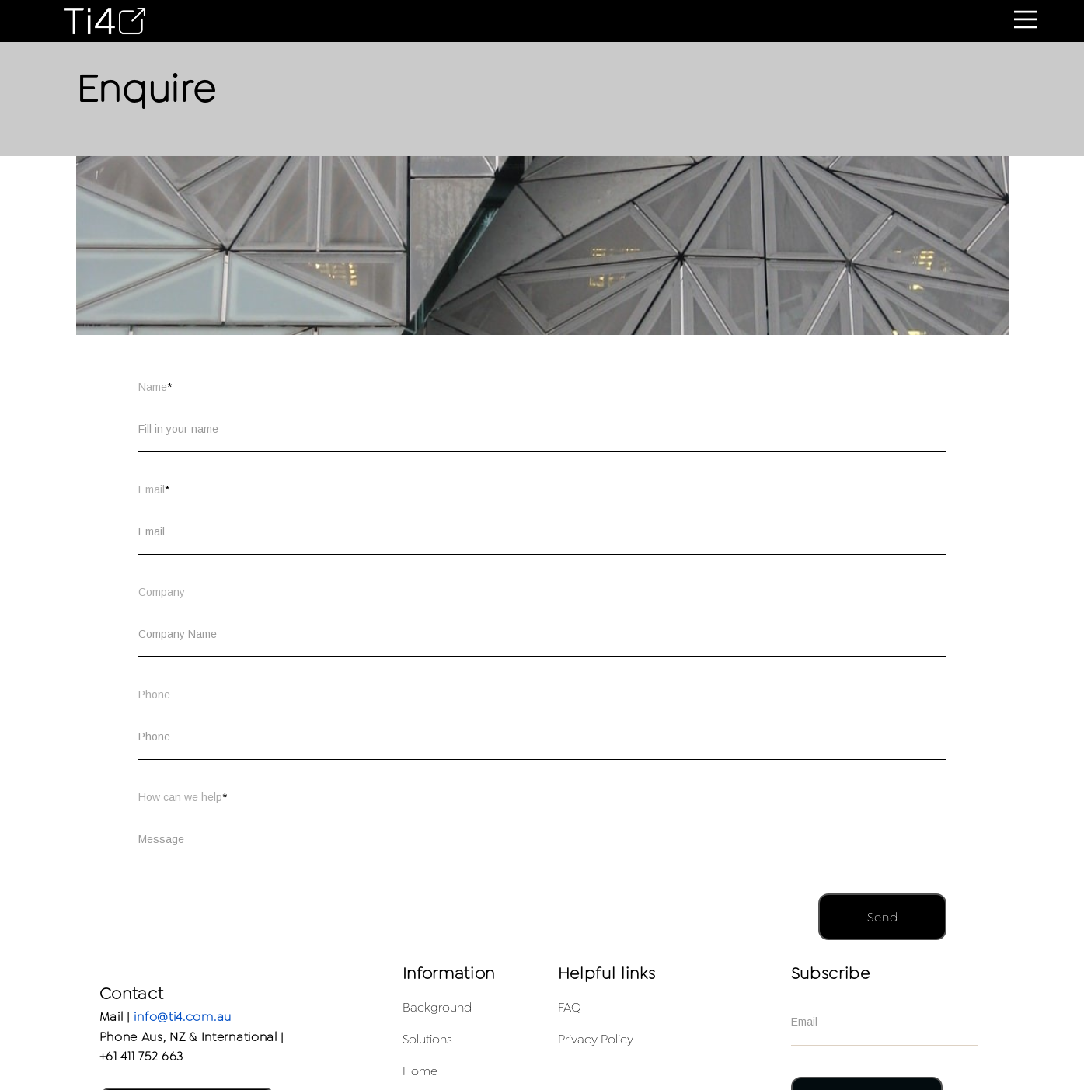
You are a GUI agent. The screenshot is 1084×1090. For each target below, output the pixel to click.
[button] (1025, 19)
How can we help (182, 797)
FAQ (569, 1007)
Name (155, 387)
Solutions (427, 1039)
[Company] (542, 634)
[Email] (542, 531)
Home (420, 1071)
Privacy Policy (595, 1039)
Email (153, 489)
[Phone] (542, 736)
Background (437, 1007)
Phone (154, 694)
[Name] (542, 429)
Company (161, 592)
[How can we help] (542, 839)
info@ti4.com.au (183, 1016)
